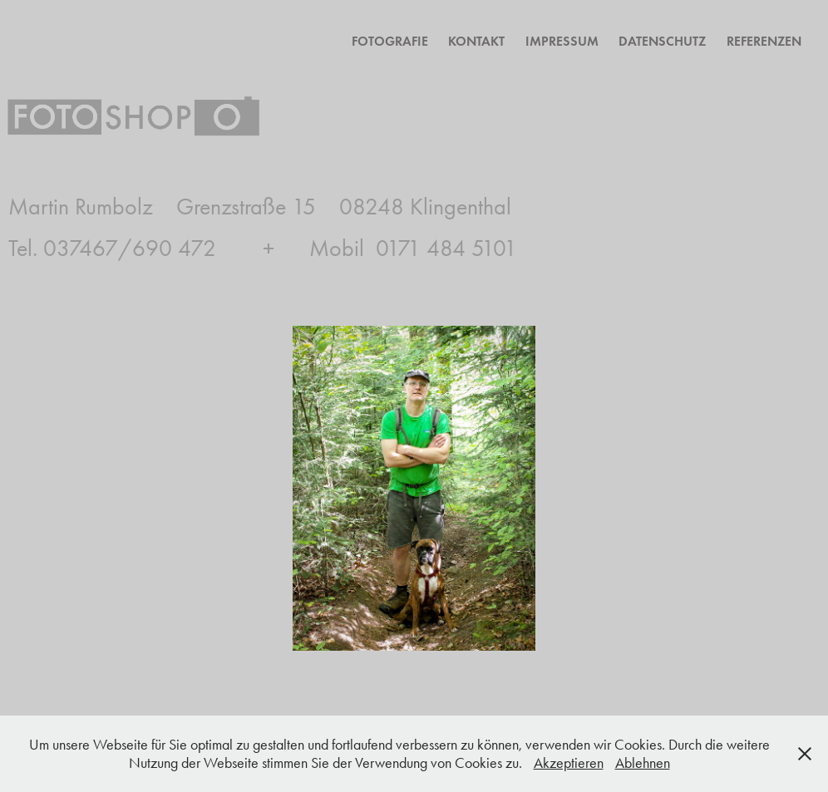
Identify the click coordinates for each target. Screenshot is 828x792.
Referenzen (764, 41)
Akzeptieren (569, 763)
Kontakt (476, 41)
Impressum (562, 41)
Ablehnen (642, 763)
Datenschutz (662, 41)
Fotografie (390, 41)
